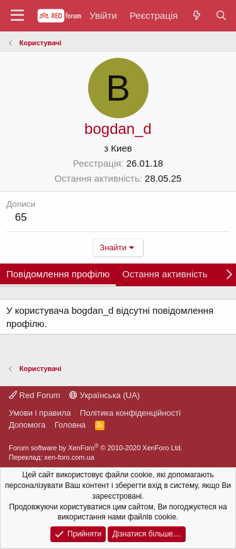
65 (21, 217)
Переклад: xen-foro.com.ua (51, 457)
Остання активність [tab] (164, 274)
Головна (70, 425)
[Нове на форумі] (196, 15)
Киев (121, 148)
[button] (17, 15)
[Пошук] (221, 15)
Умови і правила (40, 413)
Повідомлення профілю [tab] (58, 274)
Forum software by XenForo (96, 448)
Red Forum (34, 395)
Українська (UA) (104, 395)
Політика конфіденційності (130, 413)
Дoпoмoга (27, 425)
